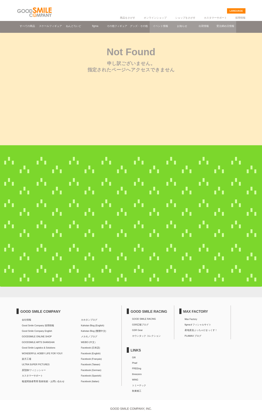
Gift (134, 357)
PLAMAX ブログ (193, 336)
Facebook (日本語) (90, 347)
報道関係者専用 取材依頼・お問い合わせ (43, 381)
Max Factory (191, 319)
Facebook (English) (90, 353)
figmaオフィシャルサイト (198, 324)
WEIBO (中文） (89, 342)
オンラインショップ (155, 17)
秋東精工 (136, 391)
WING (135, 379)
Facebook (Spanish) (91, 375)
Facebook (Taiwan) (90, 364)
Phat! (134, 363)
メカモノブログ (89, 336)
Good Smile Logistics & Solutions (38, 347)
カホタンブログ (89, 319)
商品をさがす (127, 17)
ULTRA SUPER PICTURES (36, 364)
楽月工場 (26, 359)
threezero (137, 374)
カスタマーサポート (215, 17)
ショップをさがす (185, 17)
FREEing (136, 368)
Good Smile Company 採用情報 (38, 325)
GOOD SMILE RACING (144, 319)
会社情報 (26, 319)
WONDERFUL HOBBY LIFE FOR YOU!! (42, 353)
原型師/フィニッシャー (34, 370)
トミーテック (139, 385)
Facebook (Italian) (90, 381)
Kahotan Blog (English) (92, 325)
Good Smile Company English (37, 331)
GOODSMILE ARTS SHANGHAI (38, 342)
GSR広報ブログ (140, 324)
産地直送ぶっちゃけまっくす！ (201, 330)
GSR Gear (137, 330)
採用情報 (240, 17)
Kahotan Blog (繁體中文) (93, 331)
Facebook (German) (91, 370)
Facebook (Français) (91, 359)
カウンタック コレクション (146, 336)
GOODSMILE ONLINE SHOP (37, 336)
